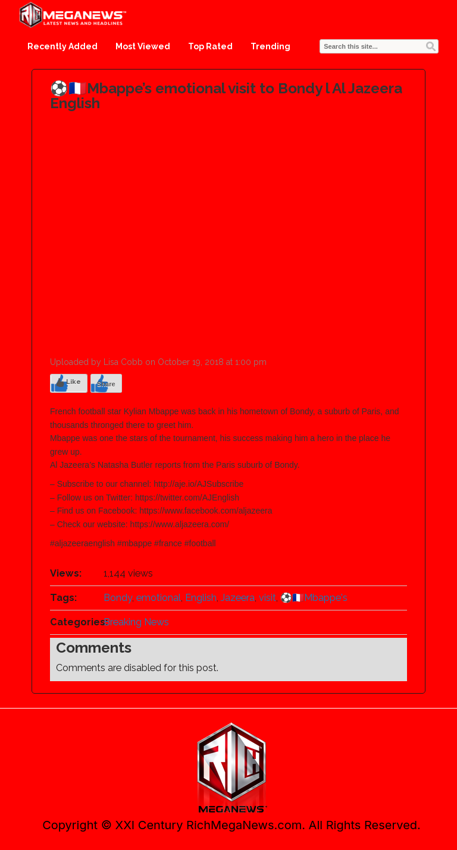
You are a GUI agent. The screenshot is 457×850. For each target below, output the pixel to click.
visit (267, 597)
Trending (270, 46)
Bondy (118, 597)
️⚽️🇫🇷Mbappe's (314, 597)
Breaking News (136, 622)
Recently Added (62, 46)
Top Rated (210, 46)
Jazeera (238, 597)
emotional (158, 597)
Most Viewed (142, 46)
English (201, 597)
